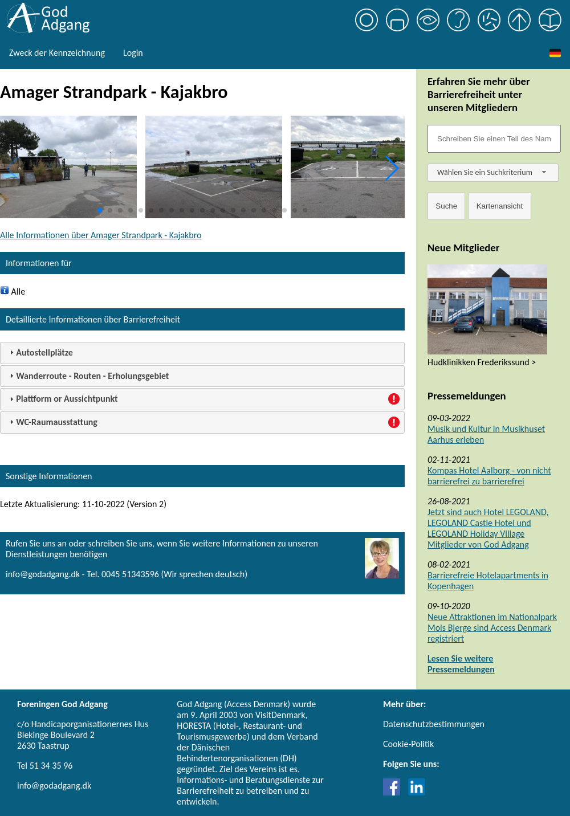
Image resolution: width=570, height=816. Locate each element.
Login (133, 52)
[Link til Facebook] (394, 792)
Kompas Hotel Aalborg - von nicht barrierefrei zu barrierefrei (489, 476)
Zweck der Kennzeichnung (57, 52)
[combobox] (493, 173)
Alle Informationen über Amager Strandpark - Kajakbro (100, 235)
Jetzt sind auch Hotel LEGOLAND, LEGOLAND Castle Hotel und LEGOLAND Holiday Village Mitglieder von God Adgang (487, 528)
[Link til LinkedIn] (416, 792)
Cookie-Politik (408, 744)
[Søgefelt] (494, 139)
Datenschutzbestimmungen (433, 724)
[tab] (202, 353)
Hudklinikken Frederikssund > (481, 362)
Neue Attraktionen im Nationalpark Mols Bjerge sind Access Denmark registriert (492, 627)
